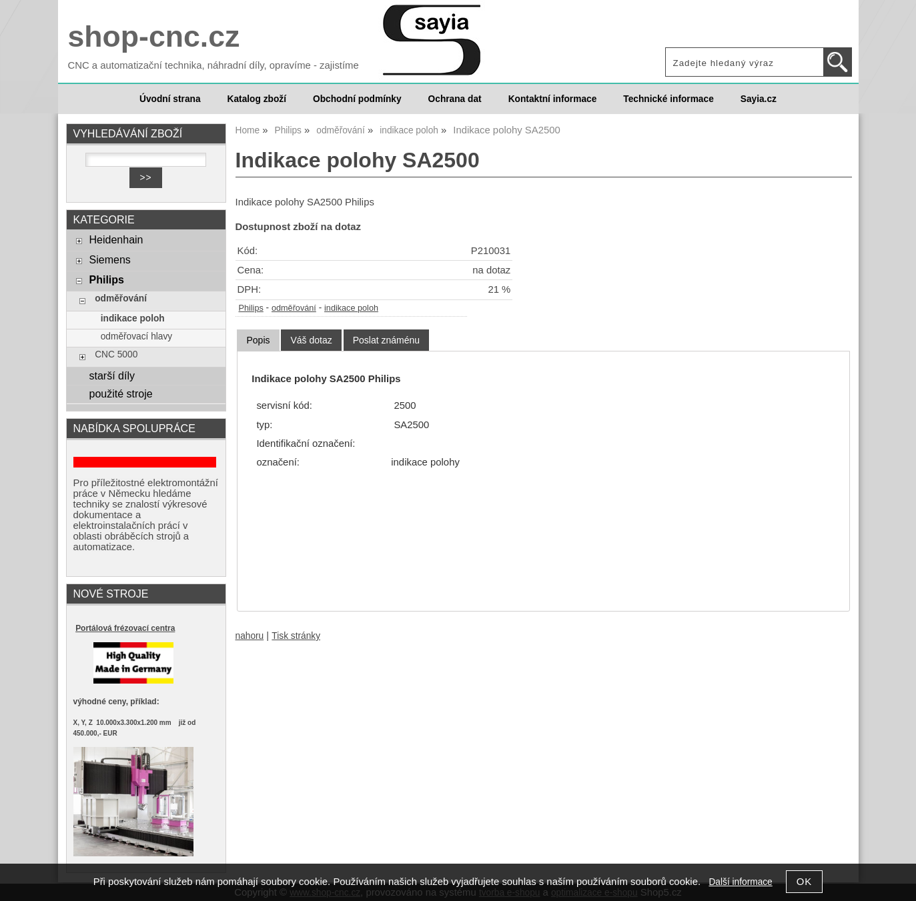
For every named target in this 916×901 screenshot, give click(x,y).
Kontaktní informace (552, 99)
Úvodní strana (169, 99)
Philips (251, 308)
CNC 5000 (116, 354)
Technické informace (668, 99)
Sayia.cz (759, 99)
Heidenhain (116, 239)
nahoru (250, 636)
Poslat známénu (386, 340)
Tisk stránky (296, 636)
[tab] (258, 340)
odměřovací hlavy (137, 336)
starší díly (112, 375)
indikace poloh (351, 308)
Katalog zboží (256, 99)
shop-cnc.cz (154, 36)
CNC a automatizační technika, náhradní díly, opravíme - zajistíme (213, 65)
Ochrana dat (455, 99)
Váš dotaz (311, 340)
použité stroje (120, 393)
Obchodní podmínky (357, 99)
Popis (258, 340)
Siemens (109, 259)
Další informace (740, 882)
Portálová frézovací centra (125, 628)
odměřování (294, 308)
